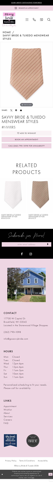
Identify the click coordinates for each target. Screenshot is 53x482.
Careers (8, 422)
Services (8, 419)
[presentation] (13, 197)
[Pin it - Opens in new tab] (16, 111)
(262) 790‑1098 (12, 334)
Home (7, 32)
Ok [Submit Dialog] (50, 477)
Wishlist (8, 412)
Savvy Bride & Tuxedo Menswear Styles (26, 38)
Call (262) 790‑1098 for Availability (26, 148)
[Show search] (48, 20)
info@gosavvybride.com (16, 341)
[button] (27, 20)
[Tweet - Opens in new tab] (11, 111)
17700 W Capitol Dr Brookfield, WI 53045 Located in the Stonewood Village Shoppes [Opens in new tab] (26, 325)
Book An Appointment (26, 141)
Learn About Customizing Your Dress (26, 3)
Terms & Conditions (27, 463)
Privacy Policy (10, 463)
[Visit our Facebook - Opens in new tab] (22, 257)
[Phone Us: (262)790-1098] (34, 20)
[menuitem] (27, 20)
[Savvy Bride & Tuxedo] (9, 20)
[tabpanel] (26, 75)
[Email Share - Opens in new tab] (21, 111)
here (32, 480)
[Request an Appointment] (26, 8)
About (7, 416)
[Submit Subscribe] (47, 247)
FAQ (6, 426)
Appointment (10, 409)
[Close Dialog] (2, 477)
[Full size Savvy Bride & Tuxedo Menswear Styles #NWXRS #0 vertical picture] (26, 75)
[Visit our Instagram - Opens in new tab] (30, 257)
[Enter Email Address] (26, 247)
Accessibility (43, 463)
